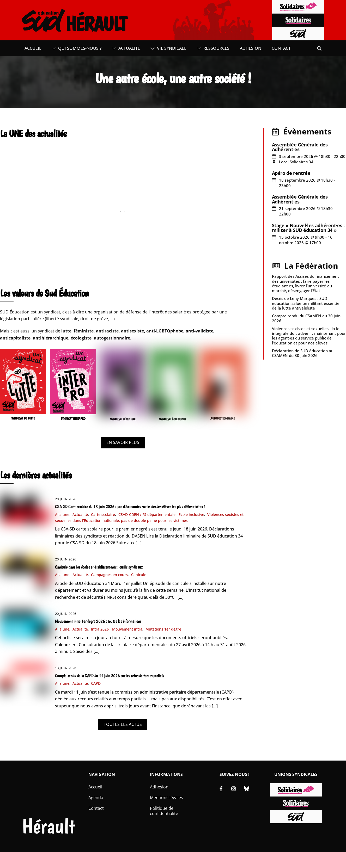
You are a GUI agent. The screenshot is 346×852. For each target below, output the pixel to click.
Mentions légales (166, 797)
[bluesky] (246, 788)
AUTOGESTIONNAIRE (222, 418)
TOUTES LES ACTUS (123, 724)
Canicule (138, 574)
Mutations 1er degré (163, 629)
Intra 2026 (100, 629)
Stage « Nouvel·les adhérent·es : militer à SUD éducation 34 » (308, 227)
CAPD (96, 683)
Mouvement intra (127, 629)
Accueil (33, 48)
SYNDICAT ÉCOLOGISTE (172, 419)
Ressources (213, 48)
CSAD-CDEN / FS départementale (146, 514)
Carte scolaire (103, 514)
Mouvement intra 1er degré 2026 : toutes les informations (98, 621)
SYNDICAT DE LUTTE (23, 418)
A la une (62, 514)
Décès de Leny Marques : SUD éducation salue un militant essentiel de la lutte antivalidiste (306, 303)
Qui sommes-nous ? (77, 48)
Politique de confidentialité (164, 811)
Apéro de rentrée (291, 173)
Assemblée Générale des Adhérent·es (300, 146)
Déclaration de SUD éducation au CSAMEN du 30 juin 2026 (302, 353)
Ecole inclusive (191, 514)
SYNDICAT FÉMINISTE (122, 419)
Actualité (126, 48)
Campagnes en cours (109, 574)
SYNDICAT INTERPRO (73, 419)
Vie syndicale (168, 48)
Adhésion (250, 48)
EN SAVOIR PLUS (122, 442)
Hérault (48, 826)
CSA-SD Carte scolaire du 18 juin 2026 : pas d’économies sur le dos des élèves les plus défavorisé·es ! (130, 506)
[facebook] (221, 788)
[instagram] (234, 788)
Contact (281, 48)
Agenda (95, 797)
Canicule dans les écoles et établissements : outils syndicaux (99, 567)
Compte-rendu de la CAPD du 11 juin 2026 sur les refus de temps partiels (109, 675)
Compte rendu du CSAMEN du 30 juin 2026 (306, 318)
